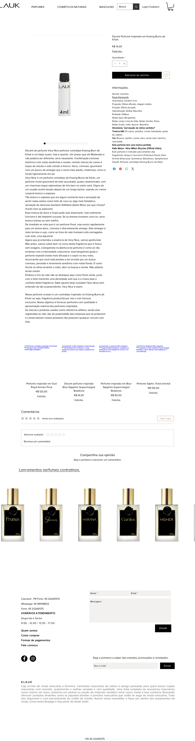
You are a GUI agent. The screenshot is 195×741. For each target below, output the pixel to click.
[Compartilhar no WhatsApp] (127, 169)
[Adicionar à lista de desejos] (166, 75)
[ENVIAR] (163, 628)
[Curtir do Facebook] (41, 676)
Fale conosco (29, 645)
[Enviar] (167, 666)
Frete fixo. (117, 51)
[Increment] (125, 63)
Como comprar (30, 635)
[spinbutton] (120, 63)
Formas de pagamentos (35, 640)
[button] (43, 7)
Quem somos (29, 630)
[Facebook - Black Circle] (24, 658)
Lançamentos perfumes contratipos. (49, 470)
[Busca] (122, 7)
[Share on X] (133, 169)
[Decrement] (115, 63)
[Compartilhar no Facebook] (114, 169)
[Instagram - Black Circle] (33, 658)
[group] (97, 373)
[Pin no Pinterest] (120, 169)
